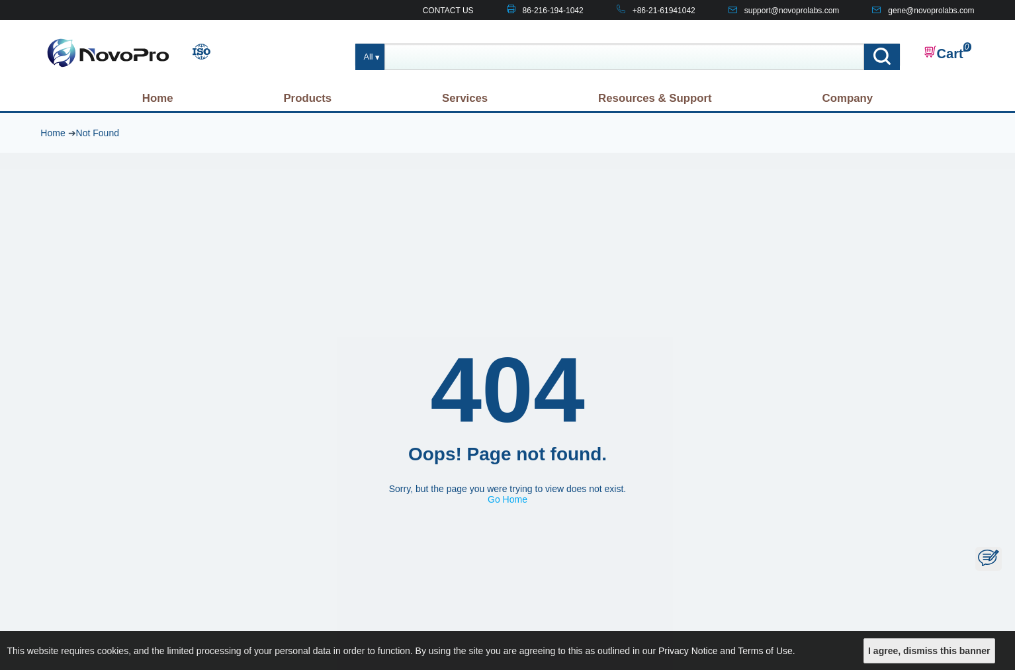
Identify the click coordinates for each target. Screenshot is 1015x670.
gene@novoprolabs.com (931, 10)
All (368, 57)
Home (157, 98)
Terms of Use (765, 651)
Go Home (507, 499)
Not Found (97, 133)
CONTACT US (448, 10)
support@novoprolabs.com (792, 10)
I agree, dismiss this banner (929, 651)
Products (307, 98)
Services (465, 98)
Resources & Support (655, 98)
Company (847, 98)
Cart (943, 53)
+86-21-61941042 (664, 10)
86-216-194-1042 (553, 10)
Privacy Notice (687, 651)
